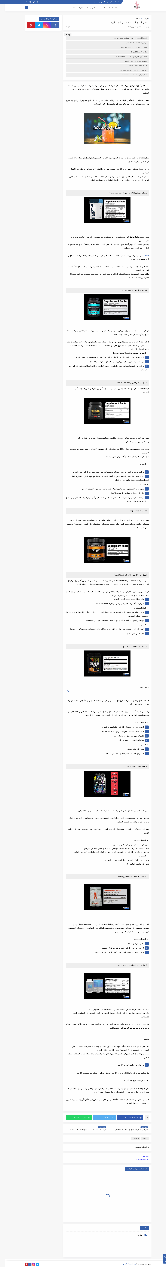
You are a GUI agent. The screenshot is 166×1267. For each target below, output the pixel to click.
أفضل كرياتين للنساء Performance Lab (128, 75)
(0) (63, 27)
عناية (82, 8)
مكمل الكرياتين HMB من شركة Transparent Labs (125, 38)
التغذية (106, 8)
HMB (142, 255)
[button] (125, 1117)
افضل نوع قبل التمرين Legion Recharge (128, 47)
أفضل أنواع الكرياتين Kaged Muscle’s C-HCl (126, 56)
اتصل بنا (90, 2)
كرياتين (140, 18)
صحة (112, 8)
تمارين (87, 8)
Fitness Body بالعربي (137, 1159)
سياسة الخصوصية (99, 2)
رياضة (93, 8)
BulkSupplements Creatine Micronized (128, 70)
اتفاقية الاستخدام (110, 2)
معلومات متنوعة (73, 8)
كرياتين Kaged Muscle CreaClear (130, 43)
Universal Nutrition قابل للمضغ (131, 61)
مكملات (99, 8)
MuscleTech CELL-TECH (133, 66)
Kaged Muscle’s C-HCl (134, 52)
